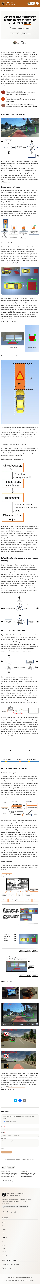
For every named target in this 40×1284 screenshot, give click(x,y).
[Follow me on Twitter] (11, 1212)
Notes (3, 1245)
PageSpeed (31, 1280)
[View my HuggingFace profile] (15, 1212)
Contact (4, 1232)
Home (3, 1222)
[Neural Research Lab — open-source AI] (15, 1206)
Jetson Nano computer (30, 54)
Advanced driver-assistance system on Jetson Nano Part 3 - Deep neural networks (28, 1174)
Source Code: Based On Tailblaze (11, 1264)
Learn (3, 1248)
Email (3, 1132)
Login (25, 1280)
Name (3, 1126)
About (3, 1226)
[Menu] (37, 3)
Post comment (6, 1152)
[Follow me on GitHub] (3, 1212)
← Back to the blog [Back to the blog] (7, 1181)
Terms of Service (19, 1280)
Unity (15, 263)
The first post (14, 66)
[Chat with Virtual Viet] (31, 3)
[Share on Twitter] (15, 1100)
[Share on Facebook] (20, 1100)
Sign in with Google (10, 1121)
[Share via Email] (24, 1100)
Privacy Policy (10, 1280)
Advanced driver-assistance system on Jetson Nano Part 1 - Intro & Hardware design (9, 1174)
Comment (4, 1138)
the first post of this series (16, 1087)
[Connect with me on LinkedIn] (7, 1212)
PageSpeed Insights (7, 1268)
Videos (4, 1251)
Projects (4, 1229)
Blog (3, 1242)
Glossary (4, 1255)
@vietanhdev (21, 43)
